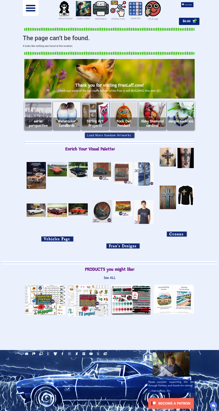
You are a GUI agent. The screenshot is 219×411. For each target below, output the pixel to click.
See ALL (109, 277)
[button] (31, 8)
